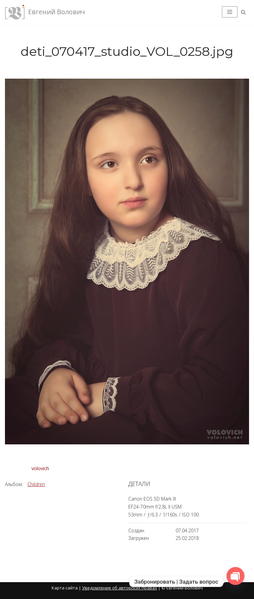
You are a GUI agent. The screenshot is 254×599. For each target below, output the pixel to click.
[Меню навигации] (229, 12)
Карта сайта (65, 588)
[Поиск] (243, 12)
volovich (40, 468)
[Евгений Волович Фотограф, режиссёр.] (45, 12)
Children (36, 484)
